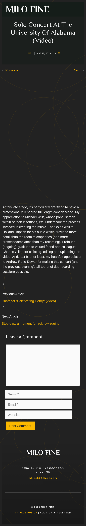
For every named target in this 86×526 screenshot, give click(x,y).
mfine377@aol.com (43, 478)
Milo (30, 53)
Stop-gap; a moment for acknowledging (30, 323)
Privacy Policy (26, 513)
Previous (11, 70)
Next (77, 70)
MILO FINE (27, 9)
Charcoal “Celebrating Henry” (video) (29, 301)
